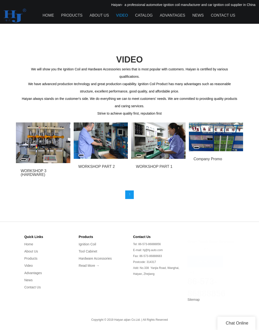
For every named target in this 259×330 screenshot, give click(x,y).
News (198, 15)
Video (122, 15)
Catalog (144, 15)
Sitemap (193, 299)
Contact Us (223, 15)
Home (48, 15)
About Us (99, 15)
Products (71, 15)
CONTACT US (205, 259)
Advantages (172, 15)
